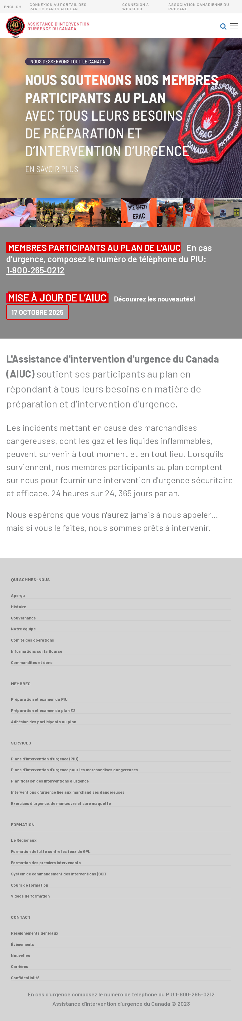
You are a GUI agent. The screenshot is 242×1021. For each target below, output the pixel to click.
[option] (121, 118)
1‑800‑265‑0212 (35, 270)
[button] (223, 26)
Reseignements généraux (34, 933)
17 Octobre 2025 (38, 312)
